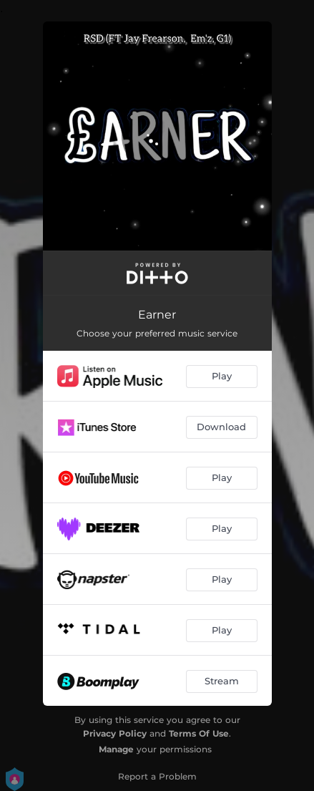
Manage (116, 749)
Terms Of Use (199, 733)
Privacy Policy (115, 733)
